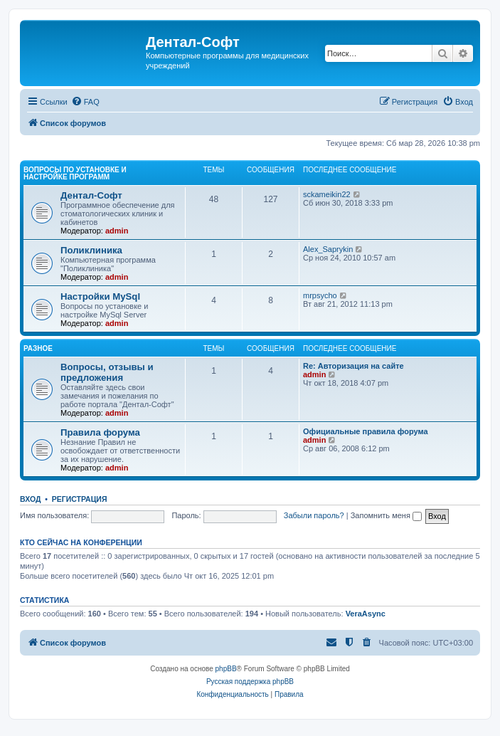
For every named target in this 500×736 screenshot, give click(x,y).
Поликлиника (91, 250)
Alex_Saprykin (328, 249)
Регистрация (79, 499)
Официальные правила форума (365, 431)
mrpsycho (320, 295)
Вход (30, 499)
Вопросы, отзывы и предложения (107, 372)
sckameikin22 (327, 194)
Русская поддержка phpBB (250, 681)
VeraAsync (365, 613)
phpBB (226, 669)
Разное (38, 348)
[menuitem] (85, 101)
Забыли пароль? (314, 515)
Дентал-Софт (91, 195)
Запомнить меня (386, 515)
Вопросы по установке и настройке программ (75, 173)
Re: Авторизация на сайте (353, 366)
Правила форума (100, 432)
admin (116, 230)
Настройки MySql (100, 296)
